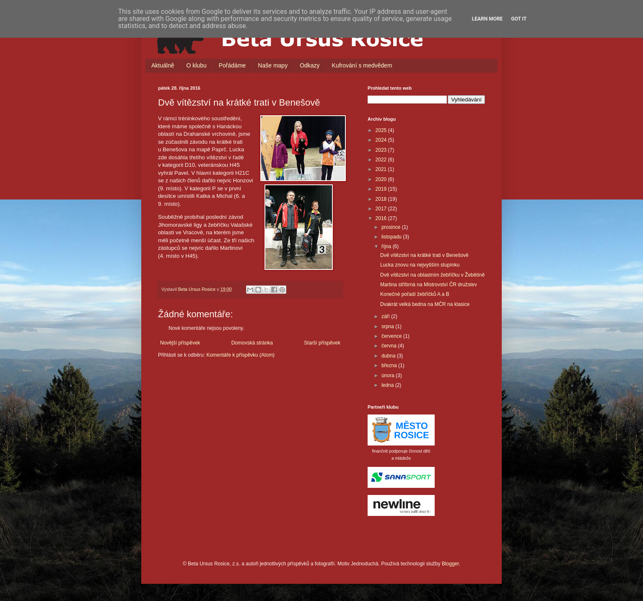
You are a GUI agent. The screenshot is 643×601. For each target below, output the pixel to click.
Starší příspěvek (322, 343)
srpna (388, 326)
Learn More (487, 19)
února (388, 375)
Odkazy (309, 65)
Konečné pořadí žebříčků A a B (414, 294)
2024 (382, 140)
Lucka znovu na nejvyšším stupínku (419, 265)
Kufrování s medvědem (362, 65)
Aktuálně (162, 65)
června (389, 346)
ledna (388, 385)
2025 (382, 130)
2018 (382, 199)
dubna (389, 356)
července (392, 336)
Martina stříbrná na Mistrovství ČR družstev (428, 285)
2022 (382, 160)
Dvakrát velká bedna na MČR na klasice (424, 304)
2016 (382, 218)
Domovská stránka (252, 343)
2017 (382, 209)
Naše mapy (273, 65)
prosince (391, 227)
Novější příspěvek (180, 343)
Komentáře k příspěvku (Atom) (240, 355)
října (387, 246)
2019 (382, 189)
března (389, 365)
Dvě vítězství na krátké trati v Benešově (424, 255)
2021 (382, 169)
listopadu (392, 237)
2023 (382, 150)
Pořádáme (232, 65)
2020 (382, 179)
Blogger (450, 564)
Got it (518, 19)
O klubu (196, 65)
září (386, 316)
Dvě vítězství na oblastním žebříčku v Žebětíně (432, 275)
